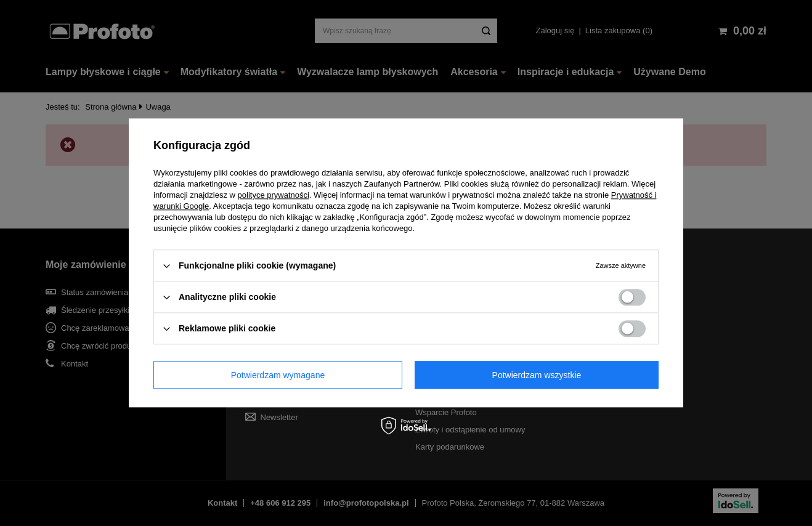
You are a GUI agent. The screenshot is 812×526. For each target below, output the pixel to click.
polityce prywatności (273, 195)
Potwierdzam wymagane (278, 375)
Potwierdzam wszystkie (537, 375)
